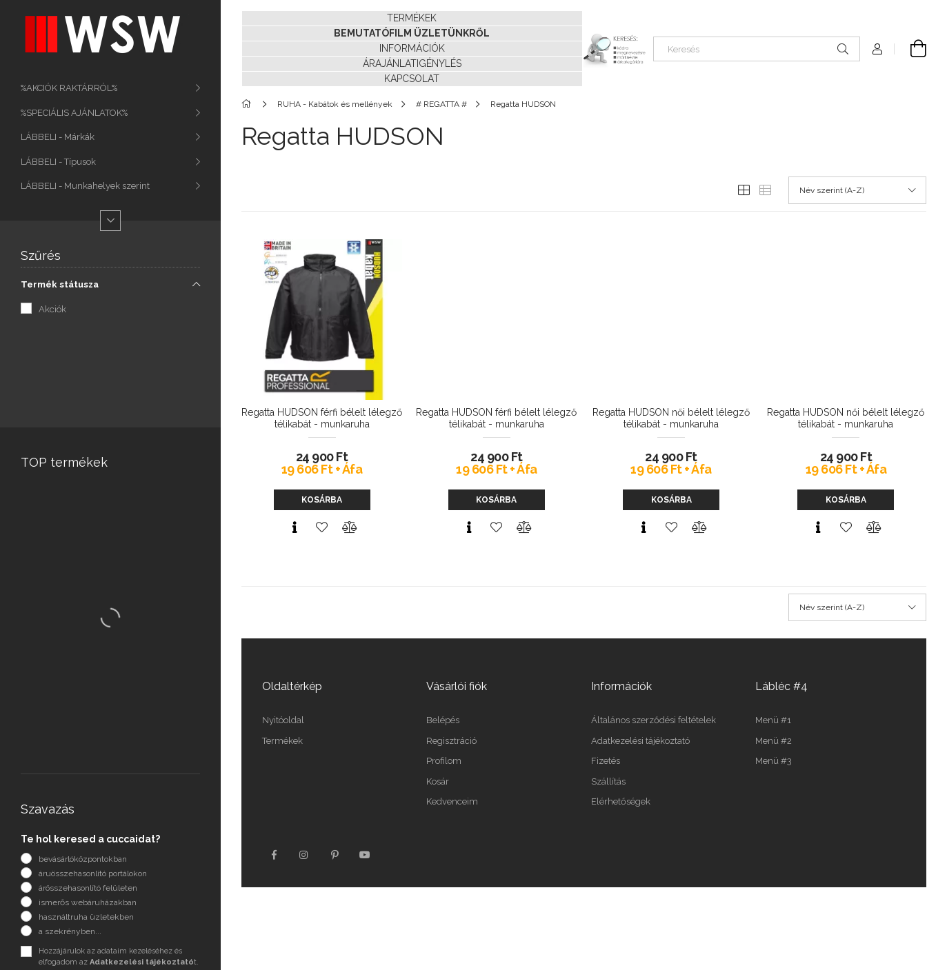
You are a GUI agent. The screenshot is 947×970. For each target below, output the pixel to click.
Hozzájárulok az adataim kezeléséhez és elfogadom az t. (119, 957)
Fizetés (605, 761)
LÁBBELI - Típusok (58, 161)
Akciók (52, 309)
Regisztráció (451, 741)
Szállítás (608, 781)
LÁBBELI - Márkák (57, 137)
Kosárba (321, 500)
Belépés (442, 720)
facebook (274, 855)
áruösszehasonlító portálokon (93, 873)
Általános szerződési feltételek (653, 720)
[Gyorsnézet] (294, 527)
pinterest (334, 855)
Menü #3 (773, 761)
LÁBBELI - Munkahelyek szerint (85, 186)
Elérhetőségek (620, 801)
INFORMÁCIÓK (412, 48)
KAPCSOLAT (411, 78)
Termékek (282, 741)
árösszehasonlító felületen (88, 888)
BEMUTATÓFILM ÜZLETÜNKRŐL (412, 33)
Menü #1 (773, 720)
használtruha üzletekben (86, 917)
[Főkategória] (248, 104)
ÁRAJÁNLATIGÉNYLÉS (412, 63)
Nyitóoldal (283, 720)
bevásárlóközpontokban (83, 859)
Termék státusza (60, 284)
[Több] (110, 220)
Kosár (437, 781)
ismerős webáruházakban (88, 902)
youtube (365, 855)
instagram (304, 855)
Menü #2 (773, 741)
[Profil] (877, 49)
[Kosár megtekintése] (910, 49)
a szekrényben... (70, 931)
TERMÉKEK (412, 17)
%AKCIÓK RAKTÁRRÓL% (69, 88)
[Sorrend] (857, 190)
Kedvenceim (452, 801)
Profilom (443, 761)
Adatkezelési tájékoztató (640, 741)
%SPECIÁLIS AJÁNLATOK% (74, 113)
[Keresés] (756, 49)
